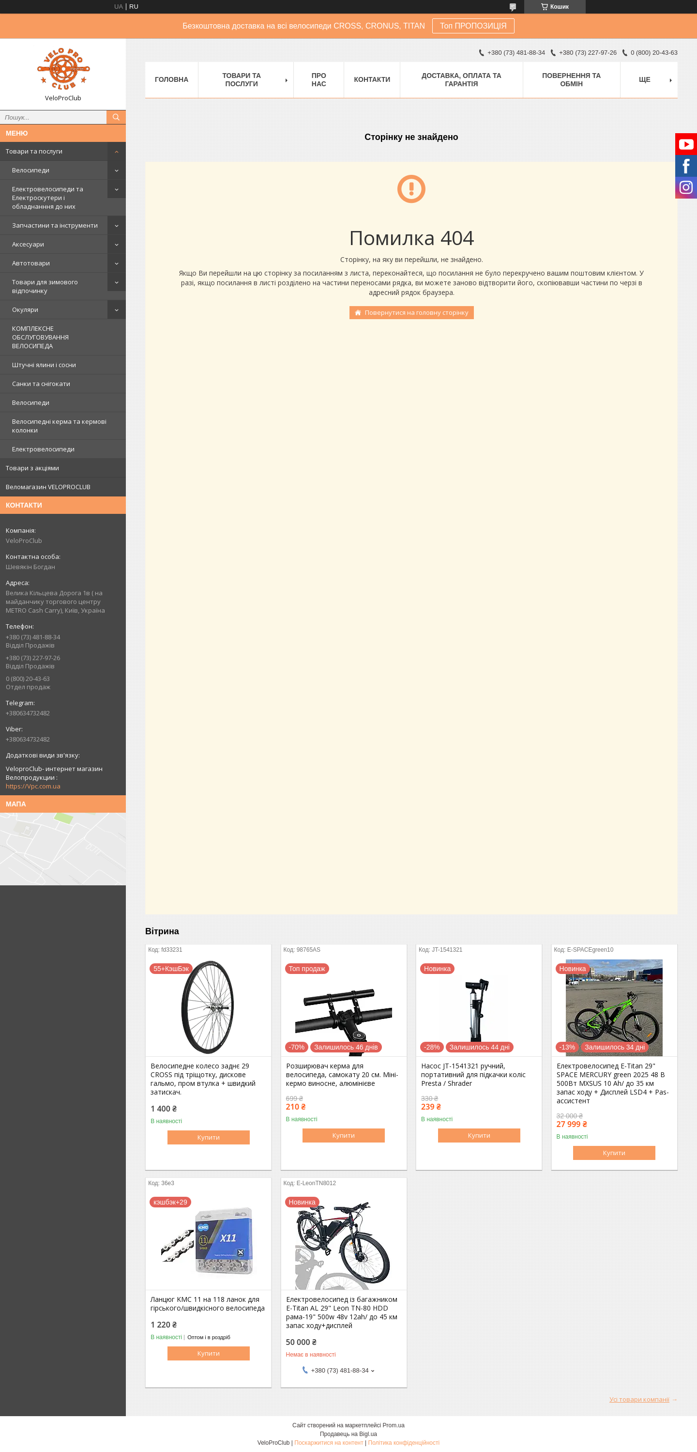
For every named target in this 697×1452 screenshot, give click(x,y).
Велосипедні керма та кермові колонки (59, 425)
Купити (208, 1137)
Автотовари (31, 263)
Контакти (372, 79)
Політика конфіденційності (404, 1442)
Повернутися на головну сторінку (417, 312)
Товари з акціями (32, 467)
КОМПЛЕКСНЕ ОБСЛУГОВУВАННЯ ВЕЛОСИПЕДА (40, 337)
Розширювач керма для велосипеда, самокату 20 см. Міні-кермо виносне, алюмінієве (342, 1075)
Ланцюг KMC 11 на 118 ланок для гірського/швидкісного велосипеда (208, 1304)
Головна (171, 79)
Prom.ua (394, 1425)
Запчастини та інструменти (55, 225)
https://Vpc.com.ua (33, 786)
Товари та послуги (34, 151)
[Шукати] (116, 117)
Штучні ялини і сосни (44, 364)
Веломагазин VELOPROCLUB (48, 486)
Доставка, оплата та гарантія (461, 80)
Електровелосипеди (43, 449)
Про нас (319, 80)
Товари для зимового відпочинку (45, 286)
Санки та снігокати (41, 383)
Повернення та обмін (571, 80)
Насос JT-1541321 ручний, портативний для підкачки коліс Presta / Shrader (473, 1075)
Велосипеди (30, 170)
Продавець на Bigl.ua (348, 1434)
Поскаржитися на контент (328, 1442)
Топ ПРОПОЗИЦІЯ (473, 26)
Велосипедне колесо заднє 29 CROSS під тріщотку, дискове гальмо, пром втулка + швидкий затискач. (203, 1079)
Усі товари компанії (639, 1399)
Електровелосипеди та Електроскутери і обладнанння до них (47, 198)
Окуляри (25, 309)
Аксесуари (28, 244)
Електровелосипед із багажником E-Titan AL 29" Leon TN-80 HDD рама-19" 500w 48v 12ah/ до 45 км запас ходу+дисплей (341, 1312)
